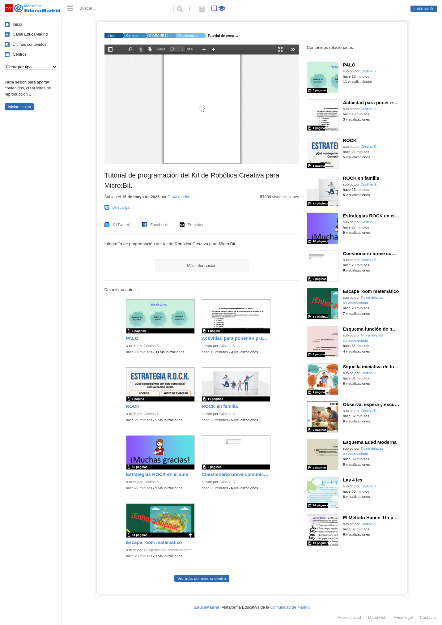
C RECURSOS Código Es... (158, 35)
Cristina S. (152, 346)
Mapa (377, 617)
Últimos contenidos (29, 44)
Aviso (403, 617)
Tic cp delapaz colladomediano (167, 550)
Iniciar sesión (424, 9)
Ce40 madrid (179, 197)
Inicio (17, 24)
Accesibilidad (349, 617)
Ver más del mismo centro (201, 578)
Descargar (122, 207)
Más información (201, 265)
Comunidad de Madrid (290, 607)
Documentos (187, 35)
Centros (20, 54)
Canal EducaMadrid (30, 34)
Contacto (428, 617)
